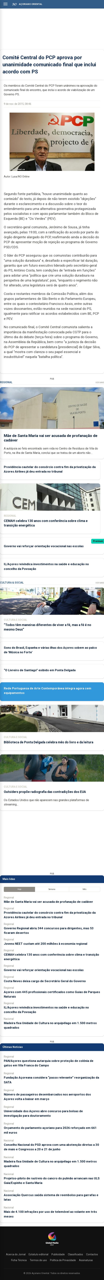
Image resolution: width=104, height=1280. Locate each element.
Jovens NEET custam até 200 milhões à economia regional (45, 943)
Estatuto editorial (38, 1254)
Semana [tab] (52, 889)
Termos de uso (38, 1260)
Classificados (75, 1254)
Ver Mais (99, 382)
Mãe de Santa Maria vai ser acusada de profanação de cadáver (48, 902)
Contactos (92, 1254)
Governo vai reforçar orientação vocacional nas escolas (44, 546)
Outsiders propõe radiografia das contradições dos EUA (45, 792)
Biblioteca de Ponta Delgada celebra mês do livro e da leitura (48, 742)
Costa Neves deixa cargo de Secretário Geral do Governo (45, 981)
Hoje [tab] (19, 889)
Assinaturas (86, 1260)
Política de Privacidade (63, 1260)
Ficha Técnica (19, 1260)
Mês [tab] (84, 889)
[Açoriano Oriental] (52, 1245)
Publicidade (58, 1254)
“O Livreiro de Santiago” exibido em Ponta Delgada (40, 670)
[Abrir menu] (5, 4)
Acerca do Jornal (16, 1254)
